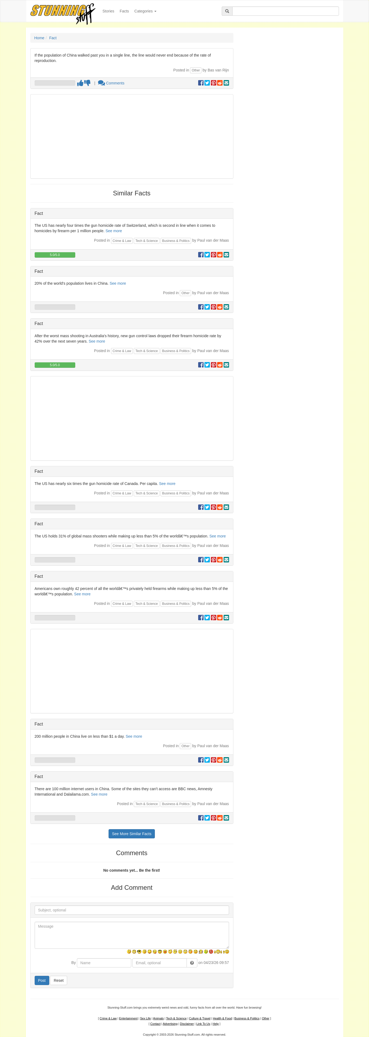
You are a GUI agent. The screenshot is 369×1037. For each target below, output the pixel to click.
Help (216, 1023)
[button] (192, 962)
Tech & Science (146, 241)
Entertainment (128, 1018)
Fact (53, 38)
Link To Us (203, 1023)
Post (42, 980)
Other (196, 70)
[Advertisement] (132, 136)
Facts (124, 11)
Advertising (170, 1023)
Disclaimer (187, 1023)
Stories (110, 10)
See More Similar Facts (131, 834)
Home (39, 38)
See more (114, 231)
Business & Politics (176, 241)
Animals (158, 1018)
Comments (111, 83)
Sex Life (145, 1018)
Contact (155, 1023)
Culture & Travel (199, 1018)
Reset (59, 980)
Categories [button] (145, 11)
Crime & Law (122, 241)
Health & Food (222, 1018)
